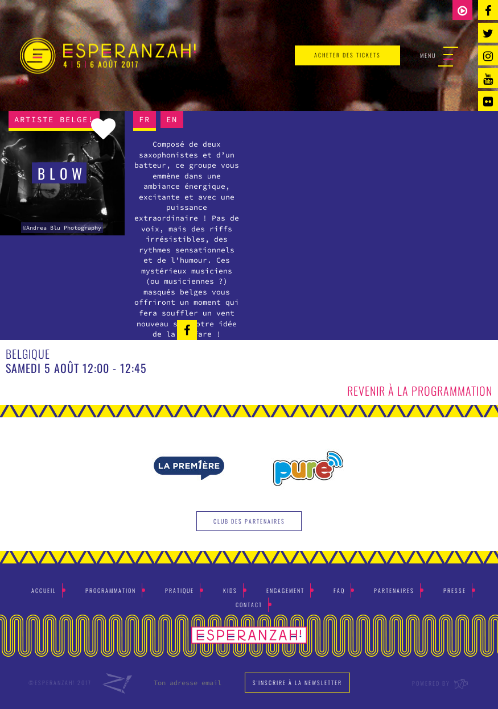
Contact (249, 604)
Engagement (285, 590)
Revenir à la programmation (419, 390)
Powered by (441, 683)
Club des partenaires (249, 521)
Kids (230, 590)
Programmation (110, 590)
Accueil (43, 590)
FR (144, 119)
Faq (339, 590)
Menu (439, 56)
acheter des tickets (347, 55)
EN (172, 119)
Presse (454, 590)
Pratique (179, 590)
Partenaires (394, 590)
